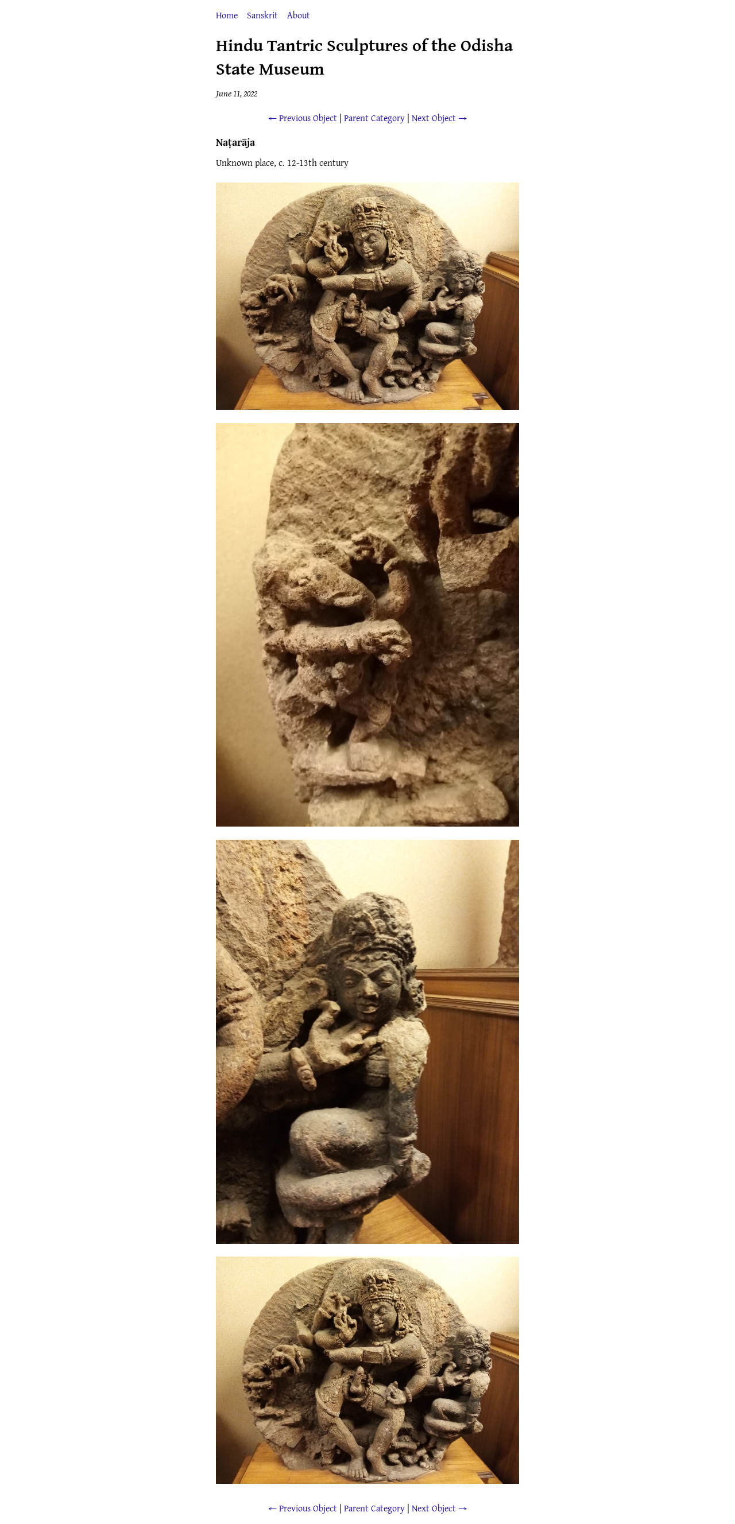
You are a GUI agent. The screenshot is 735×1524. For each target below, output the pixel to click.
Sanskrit (262, 15)
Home (227, 15)
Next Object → (439, 118)
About (298, 15)
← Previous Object (302, 118)
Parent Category (374, 118)
